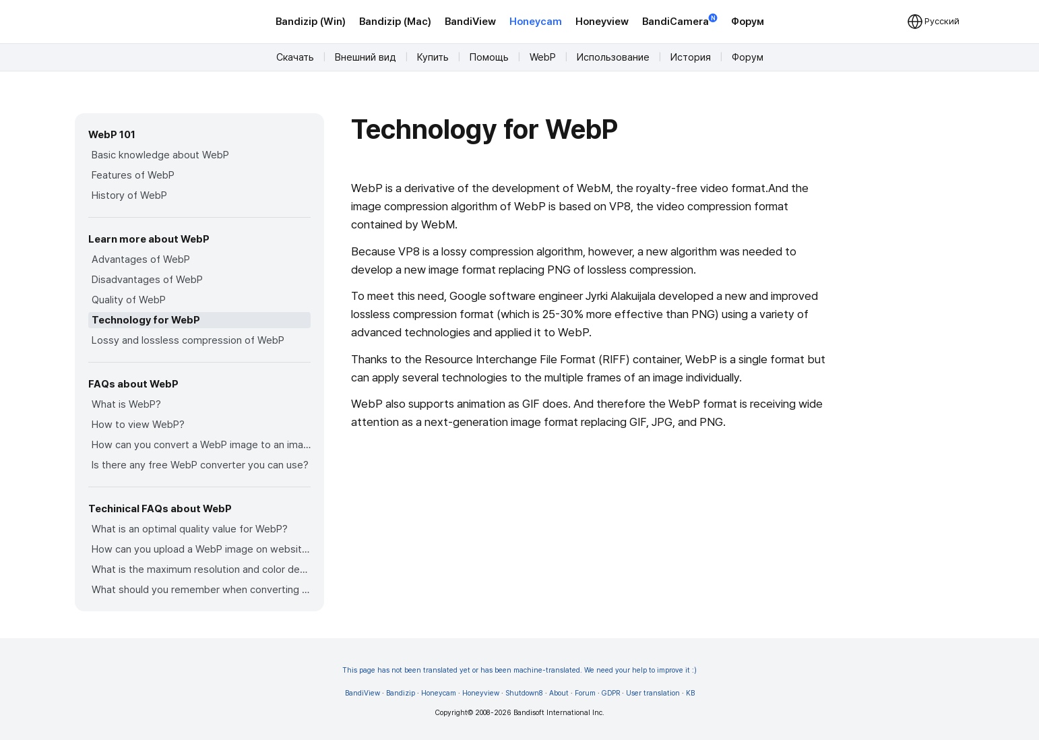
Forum (585, 693)
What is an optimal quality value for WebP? (190, 529)
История (690, 57)
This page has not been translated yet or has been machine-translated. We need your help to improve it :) (519, 670)
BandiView (470, 22)
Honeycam (535, 22)
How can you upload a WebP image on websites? (201, 549)
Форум (747, 22)
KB (690, 693)
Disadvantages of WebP (147, 280)
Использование (613, 57)
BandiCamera (680, 20)
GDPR (611, 693)
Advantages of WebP (141, 259)
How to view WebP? (138, 425)
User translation (653, 693)
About (559, 693)
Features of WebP (133, 175)
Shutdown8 (524, 693)
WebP (543, 57)
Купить (433, 57)
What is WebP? (126, 404)
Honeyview (602, 22)
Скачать (295, 57)
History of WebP (129, 195)
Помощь (489, 57)
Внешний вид (365, 57)
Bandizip (400, 693)
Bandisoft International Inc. (558, 712)
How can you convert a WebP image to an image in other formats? (201, 445)
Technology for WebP (146, 320)
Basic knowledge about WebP (160, 155)
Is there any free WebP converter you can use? (200, 465)
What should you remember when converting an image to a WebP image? (201, 590)
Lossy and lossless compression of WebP (188, 340)
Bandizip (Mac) (395, 22)
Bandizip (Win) (311, 22)
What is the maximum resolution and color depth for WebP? (201, 569)
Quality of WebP (129, 300)
